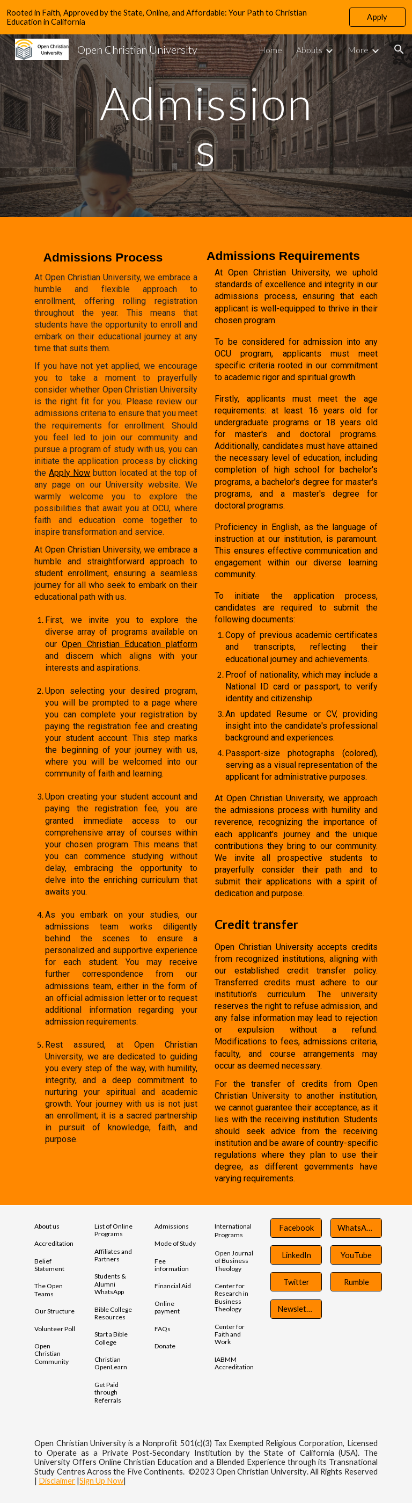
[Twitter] (296, 1281)
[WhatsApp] (356, 1228)
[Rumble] (356, 1281)
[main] (205, 126)
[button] (399, 49)
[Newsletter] (296, 1308)
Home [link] (270, 50)
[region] (206, 17)
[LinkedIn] (296, 1255)
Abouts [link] (309, 50)
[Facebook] (296, 1228)
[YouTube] (356, 1255)
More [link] (358, 50)
